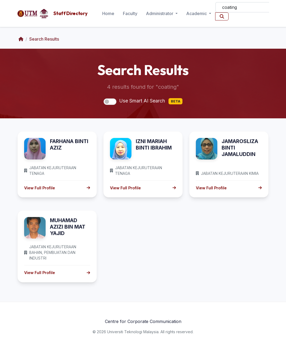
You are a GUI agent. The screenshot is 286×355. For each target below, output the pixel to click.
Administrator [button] (160, 13)
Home (108, 13)
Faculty (130, 13)
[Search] (242, 7)
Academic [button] (197, 13)
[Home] (21, 39)
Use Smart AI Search (150, 101)
